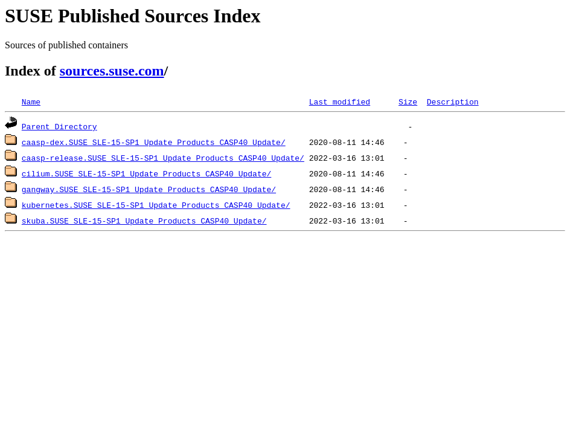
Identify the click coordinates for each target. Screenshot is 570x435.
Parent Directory (59, 126)
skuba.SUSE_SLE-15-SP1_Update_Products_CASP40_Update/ (144, 220)
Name (31, 101)
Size (408, 101)
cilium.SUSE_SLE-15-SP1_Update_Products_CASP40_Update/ (146, 173)
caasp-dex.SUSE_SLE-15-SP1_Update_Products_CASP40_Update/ (154, 142)
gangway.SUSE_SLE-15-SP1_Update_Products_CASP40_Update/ (149, 189)
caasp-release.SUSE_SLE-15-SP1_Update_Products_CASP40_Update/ (163, 157)
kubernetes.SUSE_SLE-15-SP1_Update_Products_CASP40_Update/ (156, 204)
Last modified (339, 101)
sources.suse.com (112, 71)
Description (453, 101)
